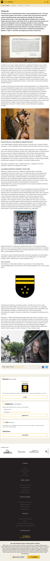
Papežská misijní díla (25, 492)
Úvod (8, 5)
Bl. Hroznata (25, 475)
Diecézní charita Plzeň (25, 485)
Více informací (25, 553)
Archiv (25, 397)
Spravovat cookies (18, 557)
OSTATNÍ (25, 513)
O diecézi (25, 463)
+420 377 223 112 (25, 537)
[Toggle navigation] (47, 2)
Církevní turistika (25, 497)
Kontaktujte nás (19, 366)
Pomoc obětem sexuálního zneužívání (25, 525)
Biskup (25, 473)
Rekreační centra (25, 506)
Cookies (25, 521)
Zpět (3, 5)
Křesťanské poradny (25, 487)
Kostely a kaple (25, 509)
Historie (25, 468)
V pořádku (33, 557)
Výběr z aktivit (25, 480)
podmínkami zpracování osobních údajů (20, 412)
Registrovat (25, 415)
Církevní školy (25, 490)
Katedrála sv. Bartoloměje (25, 502)
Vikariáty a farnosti (25, 470)
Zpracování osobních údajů (25, 519)
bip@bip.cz (26, 536)
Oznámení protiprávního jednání (25, 523)
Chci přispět (25, 435)
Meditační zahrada (25, 504)
